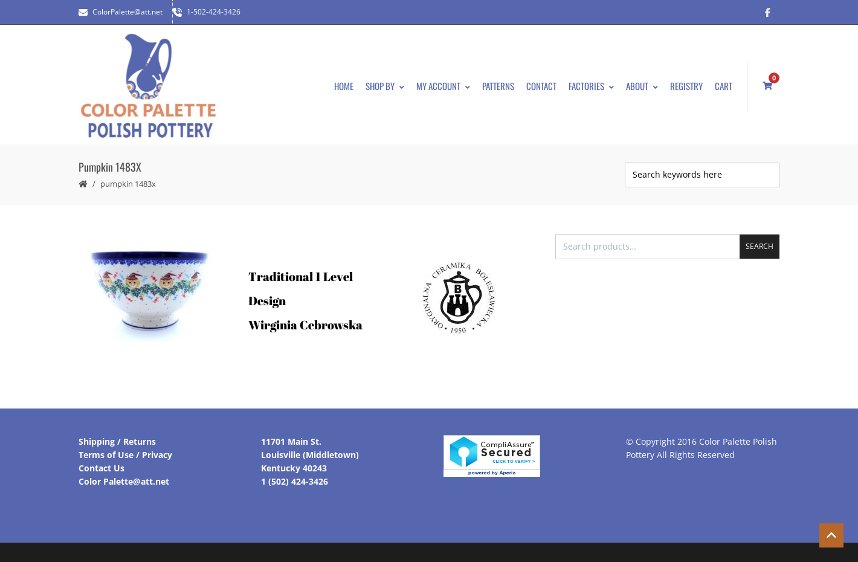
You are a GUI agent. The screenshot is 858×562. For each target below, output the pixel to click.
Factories (591, 85)
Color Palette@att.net (124, 481)
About (642, 85)
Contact (541, 85)
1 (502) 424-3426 (294, 481)
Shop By (385, 85)
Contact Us (101, 468)
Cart (723, 85)
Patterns (498, 85)
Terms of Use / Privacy (125, 454)
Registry (686, 85)
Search (759, 246)
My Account (443, 85)
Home (343, 85)
